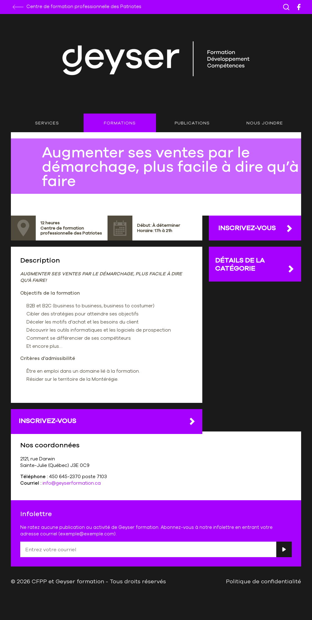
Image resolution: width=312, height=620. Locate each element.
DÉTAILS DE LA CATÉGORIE (255, 264)
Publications (192, 122)
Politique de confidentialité (263, 581)
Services (47, 122)
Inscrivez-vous (107, 421)
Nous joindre (264, 122)
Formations (120, 122)
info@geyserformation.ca (72, 483)
